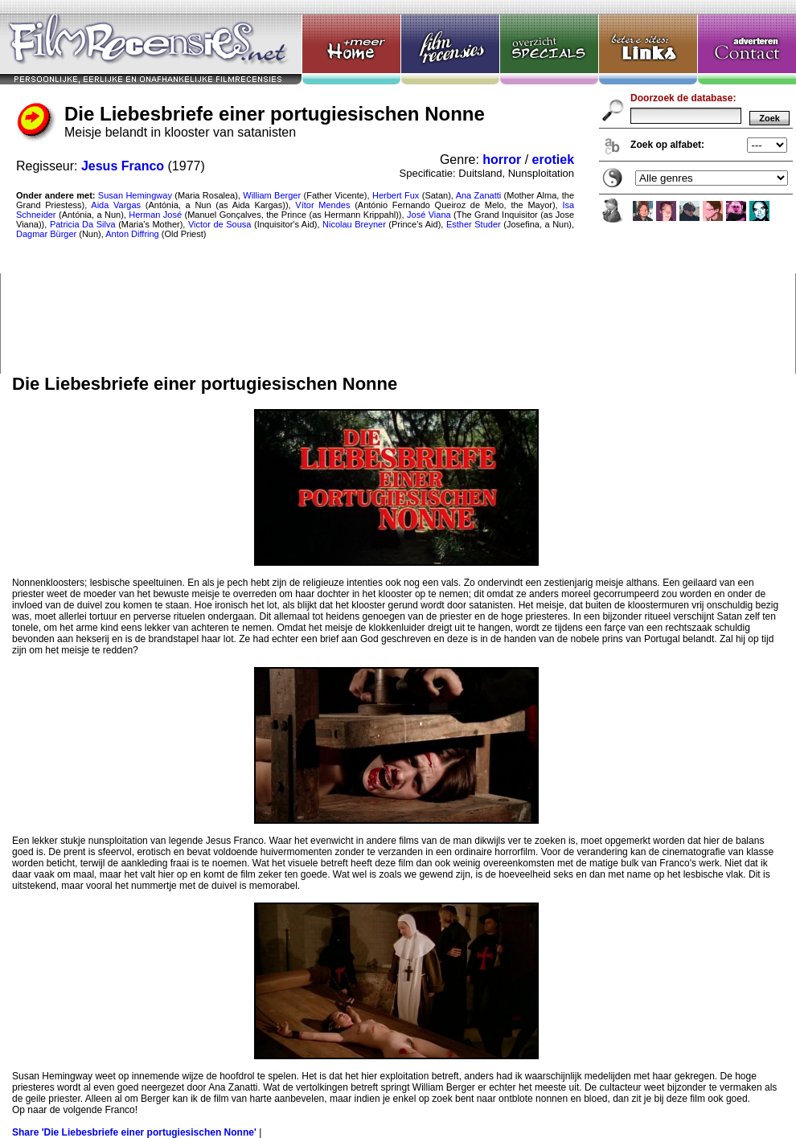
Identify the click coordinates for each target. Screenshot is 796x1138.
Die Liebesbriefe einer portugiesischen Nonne (398, 187)
